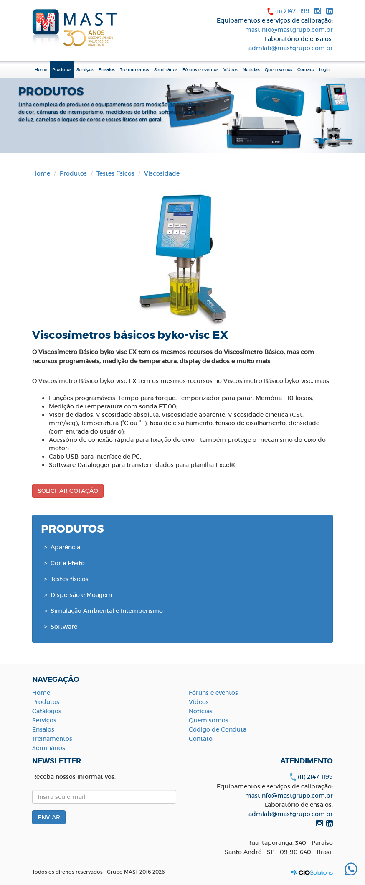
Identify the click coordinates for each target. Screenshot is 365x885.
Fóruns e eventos (200, 69)
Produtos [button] (61, 69)
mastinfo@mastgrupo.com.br (289, 29)
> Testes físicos (66, 579)
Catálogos (46, 711)
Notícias (251, 69)
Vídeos (230, 69)
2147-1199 (292, 11)
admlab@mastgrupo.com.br (290, 48)
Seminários (165, 69)
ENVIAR (49, 817)
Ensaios (107, 69)
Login (324, 69)
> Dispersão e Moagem (78, 595)
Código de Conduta (217, 729)
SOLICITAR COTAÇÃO (68, 491)
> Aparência (62, 547)
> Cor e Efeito (64, 563)
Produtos (73, 173)
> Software (60, 626)
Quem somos (208, 720)
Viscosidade (162, 173)
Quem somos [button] (278, 69)
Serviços (85, 69)
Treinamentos (134, 69)
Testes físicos (115, 173)
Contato (305, 69)
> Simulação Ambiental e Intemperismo (103, 611)
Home (41, 69)
